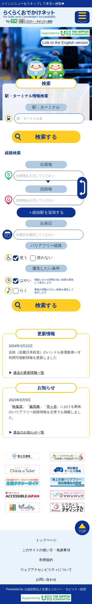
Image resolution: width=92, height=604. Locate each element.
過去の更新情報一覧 (28, 373)
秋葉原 (17, 406)
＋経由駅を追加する (46, 212)
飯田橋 (34, 406)
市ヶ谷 (52, 406)
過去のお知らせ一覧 (28, 432)
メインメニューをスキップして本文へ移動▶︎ (33, 3)
